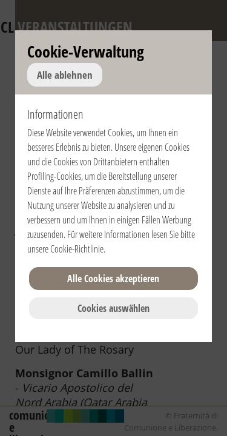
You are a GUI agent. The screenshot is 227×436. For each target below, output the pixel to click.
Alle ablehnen (65, 75)
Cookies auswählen (113, 308)
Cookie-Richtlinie (77, 249)
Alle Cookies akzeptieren (113, 278)
